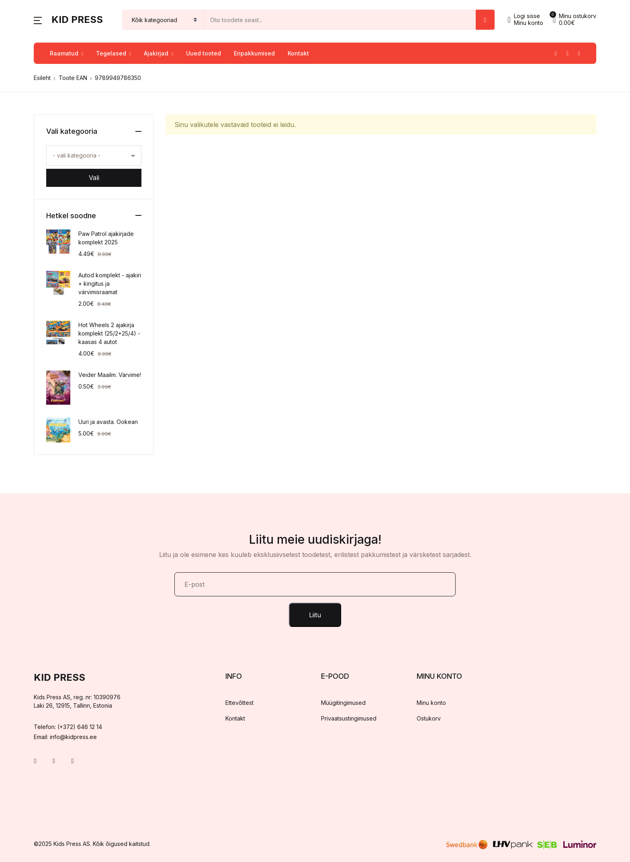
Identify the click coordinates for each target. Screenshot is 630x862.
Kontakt (298, 53)
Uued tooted (203, 53)
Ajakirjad (156, 53)
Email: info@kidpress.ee (65, 736)
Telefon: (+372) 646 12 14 (68, 726)
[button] (38, 20)
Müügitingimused (343, 702)
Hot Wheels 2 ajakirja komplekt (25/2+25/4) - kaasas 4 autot (109, 333)
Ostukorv (429, 718)
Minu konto (431, 702)
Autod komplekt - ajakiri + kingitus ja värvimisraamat (109, 283)
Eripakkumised (254, 53)
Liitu (315, 615)
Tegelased (111, 53)
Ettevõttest (239, 702)
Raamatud (64, 53)
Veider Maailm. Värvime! (109, 374)
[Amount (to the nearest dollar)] (340, 20)
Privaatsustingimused (348, 718)
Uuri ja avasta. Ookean (108, 421)
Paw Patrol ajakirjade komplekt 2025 (106, 238)
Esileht (42, 77)
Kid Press (77, 19)
